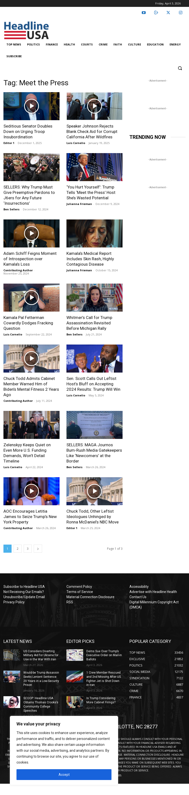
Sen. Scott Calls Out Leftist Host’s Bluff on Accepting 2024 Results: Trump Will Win (93, 384)
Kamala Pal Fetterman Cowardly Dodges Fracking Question (28, 323)
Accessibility (139, 587)
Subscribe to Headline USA (24, 587)
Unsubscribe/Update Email (24, 597)
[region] (64, 750)
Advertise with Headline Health (153, 592)
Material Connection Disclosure (90, 597)
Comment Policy (79, 587)
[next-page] (38, 549)
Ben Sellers (11, 209)
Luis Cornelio (75, 143)
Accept (64, 775)
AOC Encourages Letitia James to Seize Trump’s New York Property (30, 516)
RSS (69, 602)
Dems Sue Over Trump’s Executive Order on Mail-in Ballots (104, 655)
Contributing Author (18, 270)
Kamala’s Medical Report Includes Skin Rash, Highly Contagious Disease (90, 259)
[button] (180, 68)
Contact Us (137, 597)
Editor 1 (8, 143)
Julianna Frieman (79, 204)
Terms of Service (79, 592)
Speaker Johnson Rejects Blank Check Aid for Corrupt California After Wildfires (91, 131)
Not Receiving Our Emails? (23, 592)
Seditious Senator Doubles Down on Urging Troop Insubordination (27, 131)
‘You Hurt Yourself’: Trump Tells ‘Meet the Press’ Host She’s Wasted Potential (90, 192)
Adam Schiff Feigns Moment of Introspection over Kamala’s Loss (30, 259)
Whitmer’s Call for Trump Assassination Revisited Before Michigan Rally (89, 323)
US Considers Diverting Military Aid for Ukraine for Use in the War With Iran (40, 655)
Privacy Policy (14, 602)
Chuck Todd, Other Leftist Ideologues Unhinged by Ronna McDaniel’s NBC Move (92, 516)
